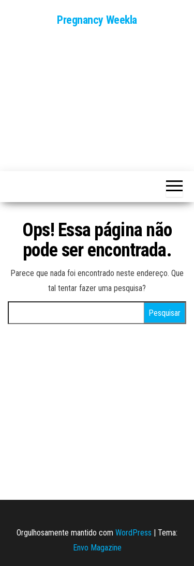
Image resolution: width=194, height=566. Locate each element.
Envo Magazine (97, 548)
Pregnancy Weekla (97, 19)
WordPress (133, 533)
